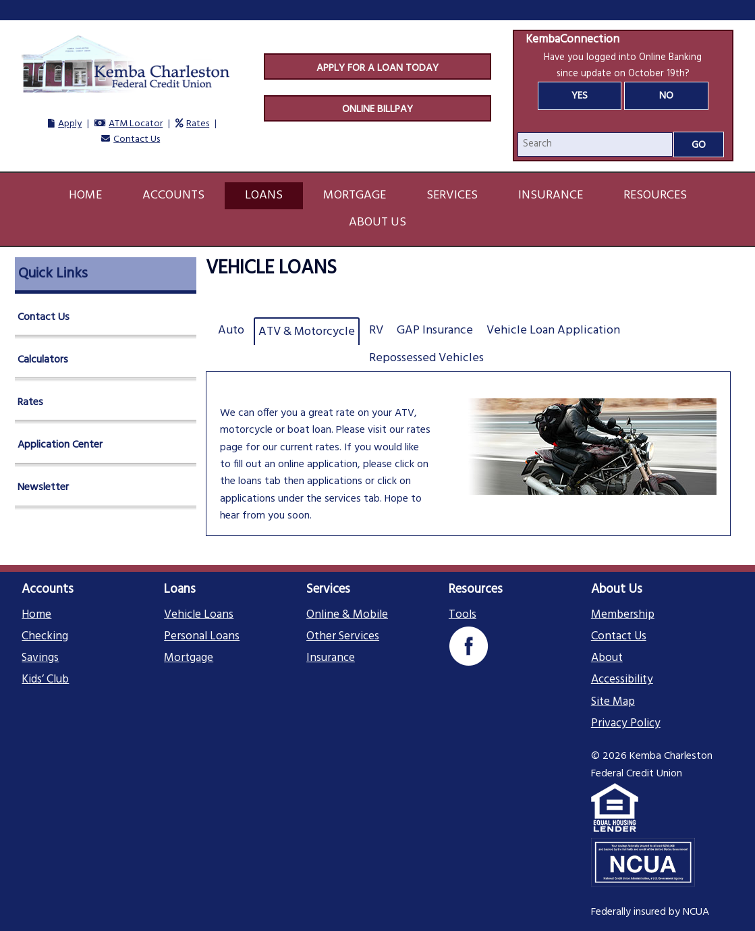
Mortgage (188, 658)
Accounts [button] (173, 195)
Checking (45, 636)
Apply (70, 124)
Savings (40, 658)
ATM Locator (136, 124)
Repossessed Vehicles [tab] (426, 358)
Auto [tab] (231, 330)
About (607, 658)
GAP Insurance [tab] (435, 330)
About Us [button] (377, 222)
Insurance (330, 658)
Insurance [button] (550, 195)
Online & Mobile (347, 615)
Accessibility (622, 679)
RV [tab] (376, 330)
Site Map (613, 702)
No (666, 96)
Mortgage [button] (354, 195)
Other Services (342, 636)
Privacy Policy (626, 723)
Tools (462, 615)
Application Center (60, 445)
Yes (579, 96)
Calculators (43, 360)
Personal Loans (202, 636)
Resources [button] (655, 195)
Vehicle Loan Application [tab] (553, 330)
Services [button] (452, 195)
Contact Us (136, 139)
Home (85, 195)
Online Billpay (377, 109)
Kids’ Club (45, 679)
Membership (622, 615)
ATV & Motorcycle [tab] (306, 332)
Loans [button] (264, 195)
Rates (197, 124)
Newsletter (43, 487)
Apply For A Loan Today (377, 68)
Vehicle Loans (198, 615)
